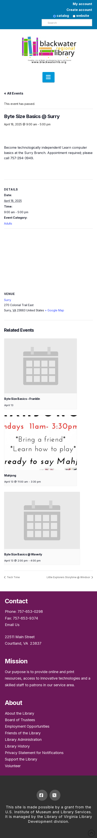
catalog (61, 16)
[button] (48, 77)
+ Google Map (54, 310)
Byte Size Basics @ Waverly (23, 554)
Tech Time (13, 577)
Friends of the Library (23, 733)
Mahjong (10, 475)
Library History (17, 746)
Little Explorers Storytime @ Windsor (69, 577)
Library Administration (23, 739)
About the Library (19, 713)
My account (82, 4)
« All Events (13, 93)
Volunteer (13, 766)
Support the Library (21, 759)
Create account (79, 10)
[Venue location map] (48, 257)
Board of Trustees (20, 720)
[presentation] (40, 366)
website (81, 16)
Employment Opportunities (27, 726)
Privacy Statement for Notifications (34, 753)
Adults (8, 223)
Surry (7, 300)
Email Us (12, 625)
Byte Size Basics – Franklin (22, 398)
